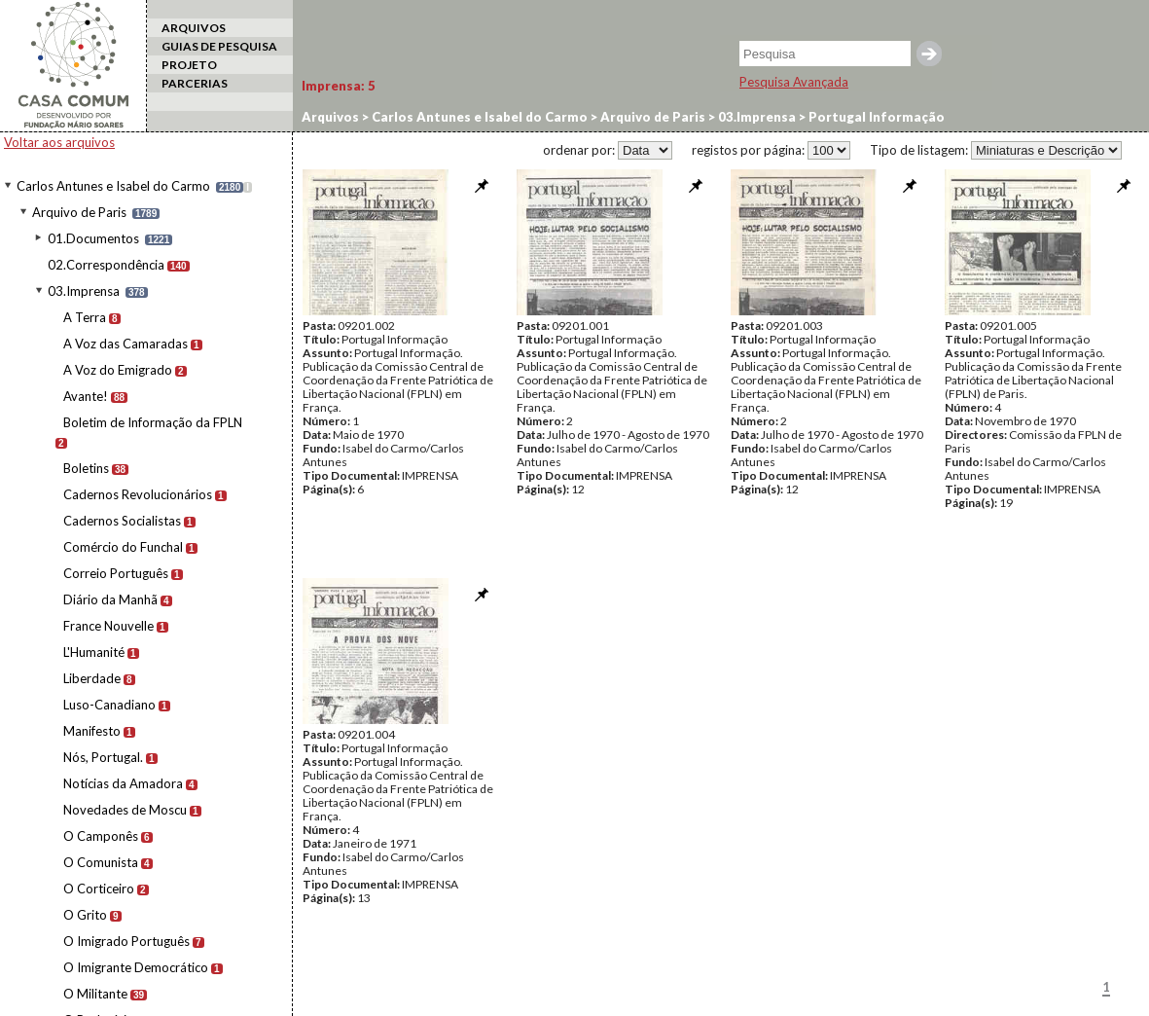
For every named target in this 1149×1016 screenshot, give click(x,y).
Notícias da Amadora (123, 783)
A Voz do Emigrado (117, 370)
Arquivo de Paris (79, 212)
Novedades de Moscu (125, 809)
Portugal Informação (875, 117)
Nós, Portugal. (103, 757)
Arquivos (330, 117)
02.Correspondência (106, 264)
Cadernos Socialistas (122, 520)
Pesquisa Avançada (793, 82)
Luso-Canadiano (109, 704)
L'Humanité (94, 652)
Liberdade (92, 678)
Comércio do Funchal (123, 547)
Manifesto (92, 731)
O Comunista (100, 862)
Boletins (86, 468)
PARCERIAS (195, 83)
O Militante (95, 993)
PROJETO (189, 64)
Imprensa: (339, 85)
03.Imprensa (84, 291)
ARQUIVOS (194, 27)
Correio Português (115, 573)
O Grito (85, 915)
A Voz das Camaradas (125, 343)
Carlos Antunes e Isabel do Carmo (113, 186)
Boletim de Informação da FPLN (152, 422)
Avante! (85, 396)
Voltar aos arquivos (59, 142)
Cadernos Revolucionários (137, 494)
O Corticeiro (98, 888)
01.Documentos (93, 238)
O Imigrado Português (126, 941)
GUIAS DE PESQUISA (219, 46)
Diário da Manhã (110, 599)
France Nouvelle (108, 626)
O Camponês (100, 836)
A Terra (84, 317)
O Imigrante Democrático (135, 967)
